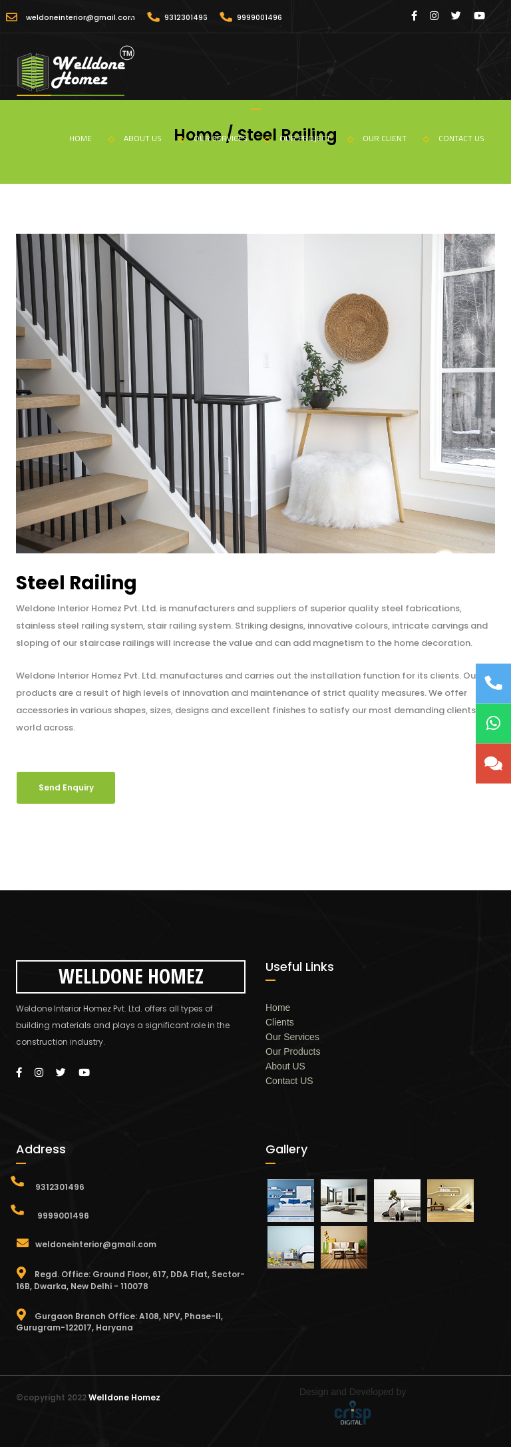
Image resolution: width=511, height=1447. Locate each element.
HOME (91, 138)
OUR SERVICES (232, 138)
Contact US (289, 1080)
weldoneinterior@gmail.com (80, 17)
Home (277, 1007)
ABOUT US (154, 138)
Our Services (292, 1036)
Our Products (292, 1051)
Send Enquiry (66, 787)
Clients (279, 1022)
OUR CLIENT (396, 138)
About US (285, 1066)
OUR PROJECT (316, 138)
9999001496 (259, 17)
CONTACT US (461, 138)
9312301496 (186, 17)
